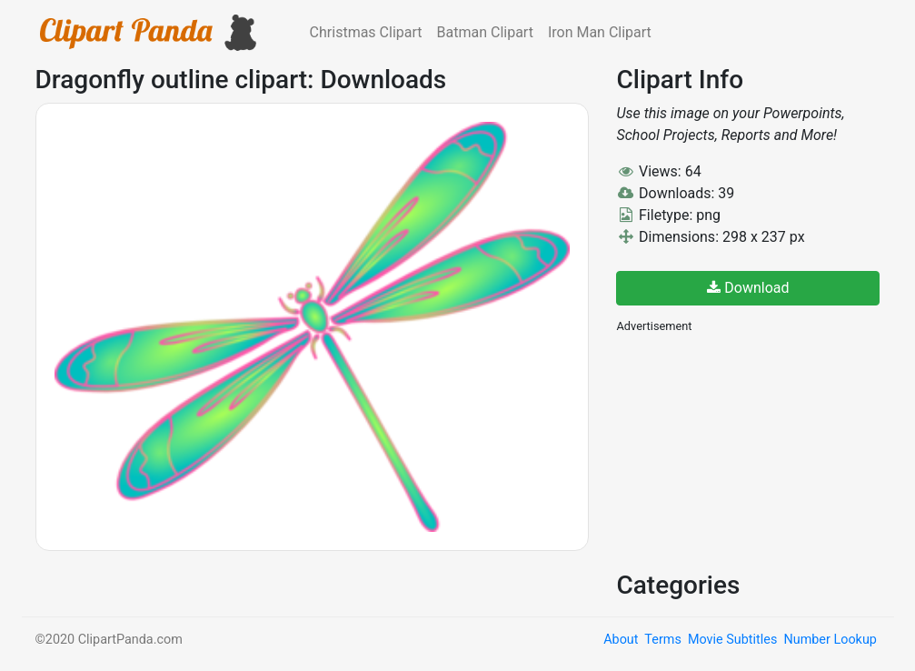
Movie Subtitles (732, 639)
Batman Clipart (485, 32)
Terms (662, 639)
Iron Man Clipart (599, 32)
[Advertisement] (752, 450)
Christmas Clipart (366, 32)
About (620, 639)
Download (748, 287)
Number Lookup (829, 639)
